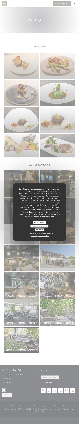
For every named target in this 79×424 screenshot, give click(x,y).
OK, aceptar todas (39, 222)
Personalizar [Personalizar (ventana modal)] (39, 230)
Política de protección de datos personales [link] (40, 233)
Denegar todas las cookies (39, 226)
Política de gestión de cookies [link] (40, 236)
